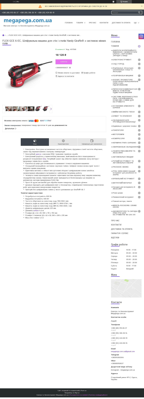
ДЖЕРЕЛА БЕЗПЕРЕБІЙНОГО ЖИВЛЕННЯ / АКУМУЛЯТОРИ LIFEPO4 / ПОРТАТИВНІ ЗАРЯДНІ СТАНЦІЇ (125, 53)
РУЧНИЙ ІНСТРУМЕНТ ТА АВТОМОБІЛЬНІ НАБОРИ (123, 162)
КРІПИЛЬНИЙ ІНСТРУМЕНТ (123, 179)
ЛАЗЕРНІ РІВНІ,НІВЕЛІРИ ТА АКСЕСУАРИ (124, 152)
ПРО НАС (92, 23)
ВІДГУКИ (115, 237)
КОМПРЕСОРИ (118, 138)
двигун (38, 154)
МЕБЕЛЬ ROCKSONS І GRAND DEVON (125, 206)
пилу (44, 159)
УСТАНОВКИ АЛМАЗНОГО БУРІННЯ (123, 107)
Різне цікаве (118, 193)
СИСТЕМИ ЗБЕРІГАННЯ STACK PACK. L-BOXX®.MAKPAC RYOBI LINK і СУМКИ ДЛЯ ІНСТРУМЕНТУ (125, 99)
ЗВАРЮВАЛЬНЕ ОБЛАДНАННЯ (125, 147)
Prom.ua (83, 391)
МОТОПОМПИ (118, 134)
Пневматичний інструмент (123, 197)
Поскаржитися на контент (78, 395)
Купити (64, 62)
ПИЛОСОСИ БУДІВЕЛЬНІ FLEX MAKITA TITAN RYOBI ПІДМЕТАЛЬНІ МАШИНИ (125, 91)
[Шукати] (139, 12)
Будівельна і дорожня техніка (124, 126)
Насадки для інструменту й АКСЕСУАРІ (124, 188)
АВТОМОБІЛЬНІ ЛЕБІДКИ (123, 157)
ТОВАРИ (79, 23)
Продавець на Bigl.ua (72, 393)
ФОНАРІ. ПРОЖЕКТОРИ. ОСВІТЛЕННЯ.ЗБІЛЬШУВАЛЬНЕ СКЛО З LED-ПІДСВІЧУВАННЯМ (125, 82)
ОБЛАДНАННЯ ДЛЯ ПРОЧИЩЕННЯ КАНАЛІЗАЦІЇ (124, 121)
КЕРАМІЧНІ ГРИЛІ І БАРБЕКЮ (124, 143)
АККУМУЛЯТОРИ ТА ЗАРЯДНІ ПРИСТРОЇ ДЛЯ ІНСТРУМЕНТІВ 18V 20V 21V (125, 213)
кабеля (36, 210)
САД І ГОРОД (118, 64)
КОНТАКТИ (104, 23)
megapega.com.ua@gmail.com (123, 351)
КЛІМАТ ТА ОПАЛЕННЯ (122, 116)
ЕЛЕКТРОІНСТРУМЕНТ (122, 60)
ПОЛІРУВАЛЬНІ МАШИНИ (123, 75)
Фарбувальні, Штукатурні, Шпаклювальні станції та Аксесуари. (123, 70)
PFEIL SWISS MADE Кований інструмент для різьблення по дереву (125, 173)
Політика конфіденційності (98, 395)
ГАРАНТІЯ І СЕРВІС (119, 233)
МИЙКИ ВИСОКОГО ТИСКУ (124, 112)
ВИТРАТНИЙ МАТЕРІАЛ (122, 183)
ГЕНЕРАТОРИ (118, 130)
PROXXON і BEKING (121, 167)
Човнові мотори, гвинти (122, 201)
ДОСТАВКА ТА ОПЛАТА (121, 23)
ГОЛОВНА (69, 23)
